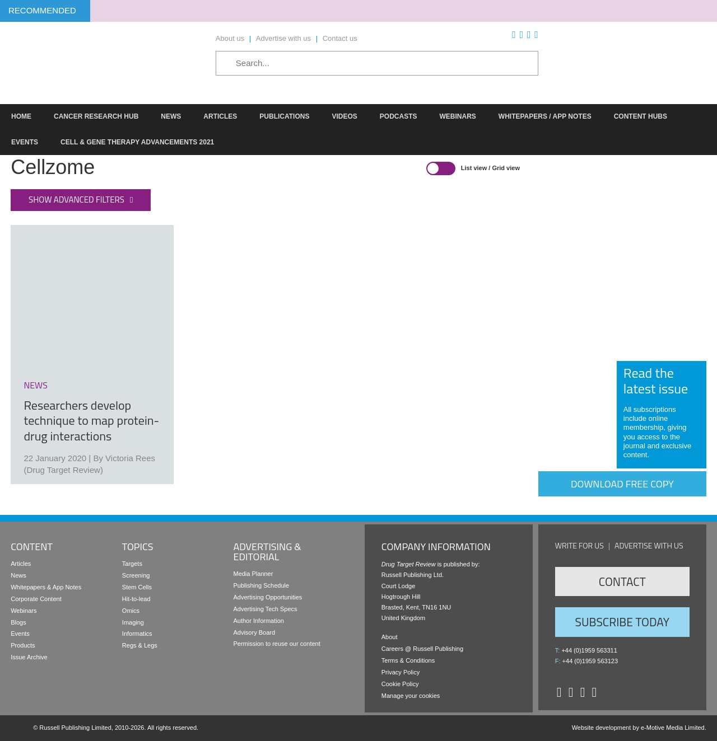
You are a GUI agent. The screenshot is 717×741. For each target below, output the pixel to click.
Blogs (18, 622)
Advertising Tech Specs (265, 609)
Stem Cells (137, 587)
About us (230, 38)
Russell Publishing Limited (75, 727)
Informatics (137, 633)
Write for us (579, 545)
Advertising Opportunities (267, 597)
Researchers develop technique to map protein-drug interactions (91, 420)
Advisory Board (254, 632)
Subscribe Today (622, 622)
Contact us (340, 38)
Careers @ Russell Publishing (422, 648)
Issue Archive (29, 657)
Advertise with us (283, 38)
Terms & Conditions (408, 660)
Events (20, 633)
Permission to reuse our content (276, 643)
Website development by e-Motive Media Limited (638, 727)
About (389, 637)
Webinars (23, 610)
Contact (622, 581)
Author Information (258, 620)
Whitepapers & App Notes (46, 587)
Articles (21, 563)
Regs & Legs (139, 645)
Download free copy (622, 483)
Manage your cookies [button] (410, 695)
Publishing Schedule (261, 585)
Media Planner (253, 573)
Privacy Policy (400, 672)
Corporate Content (36, 598)
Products (23, 645)
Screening (136, 575)
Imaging (133, 622)
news (36, 385)
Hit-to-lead (136, 598)
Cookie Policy (400, 684)
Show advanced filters (76, 199)
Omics (130, 610)
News (18, 575)
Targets (132, 563)
